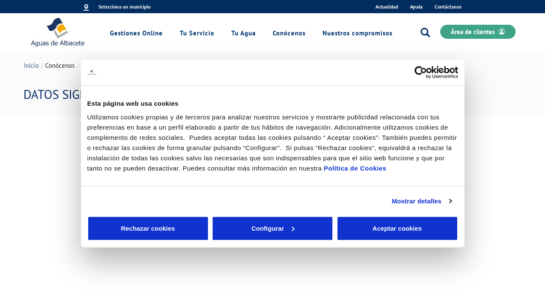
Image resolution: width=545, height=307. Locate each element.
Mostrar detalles (416, 201)
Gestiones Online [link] (136, 33)
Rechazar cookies (148, 228)
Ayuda (416, 6)
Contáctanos (448, 6)
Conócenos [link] (289, 33)
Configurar (272, 228)
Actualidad (386, 6)
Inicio (31, 65)
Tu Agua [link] (243, 33)
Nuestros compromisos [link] (357, 33)
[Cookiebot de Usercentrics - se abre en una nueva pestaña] (421, 72)
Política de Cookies (355, 167)
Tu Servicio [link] (197, 33)
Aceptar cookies (397, 228)
